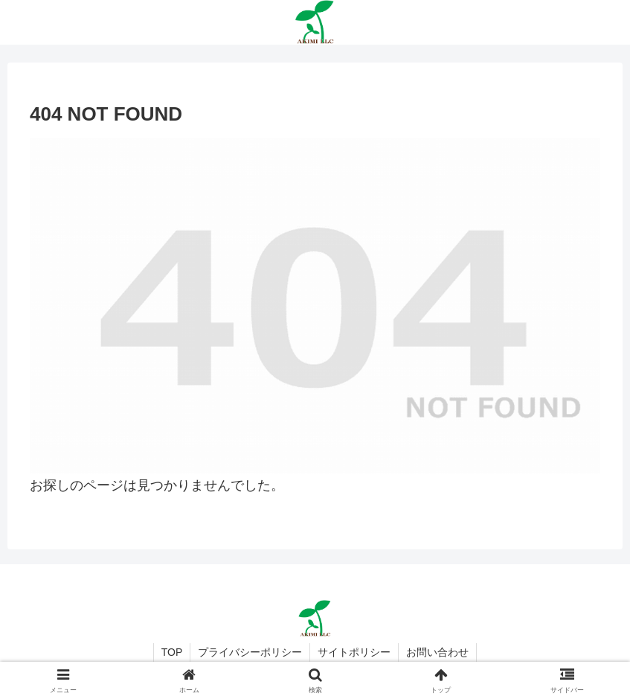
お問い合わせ (437, 652)
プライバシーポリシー (250, 652)
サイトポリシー (354, 652)
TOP (172, 652)
